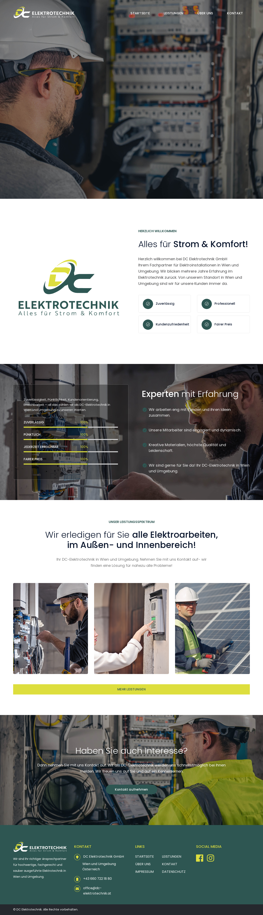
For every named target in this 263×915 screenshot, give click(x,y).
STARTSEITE (144, 856)
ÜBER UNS (143, 864)
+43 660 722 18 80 (97, 878)
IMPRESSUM (144, 871)
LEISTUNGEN (171, 856)
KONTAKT (169, 864)
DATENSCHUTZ (174, 871)
